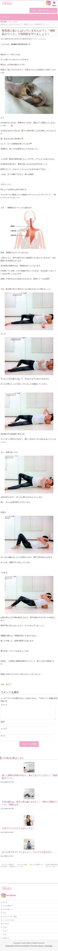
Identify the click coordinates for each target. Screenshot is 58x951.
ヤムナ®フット (8, 909)
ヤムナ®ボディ (8, 906)
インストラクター (9, 920)
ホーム (5, 902)
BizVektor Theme (29, 946)
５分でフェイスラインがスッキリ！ (19, 831)
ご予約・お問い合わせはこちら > (43, 10)
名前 (3, 724)
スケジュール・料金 (10, 917)
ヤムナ (44, 39)
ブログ (40, 39)
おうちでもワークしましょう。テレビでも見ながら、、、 (30, 855)
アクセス (6, 924)
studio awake (26, 943)
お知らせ (6, 938)
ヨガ (4, 913)
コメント (4, 705)
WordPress (17, 946)
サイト (3, 738)
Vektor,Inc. (40, 946)
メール (4, 731)
